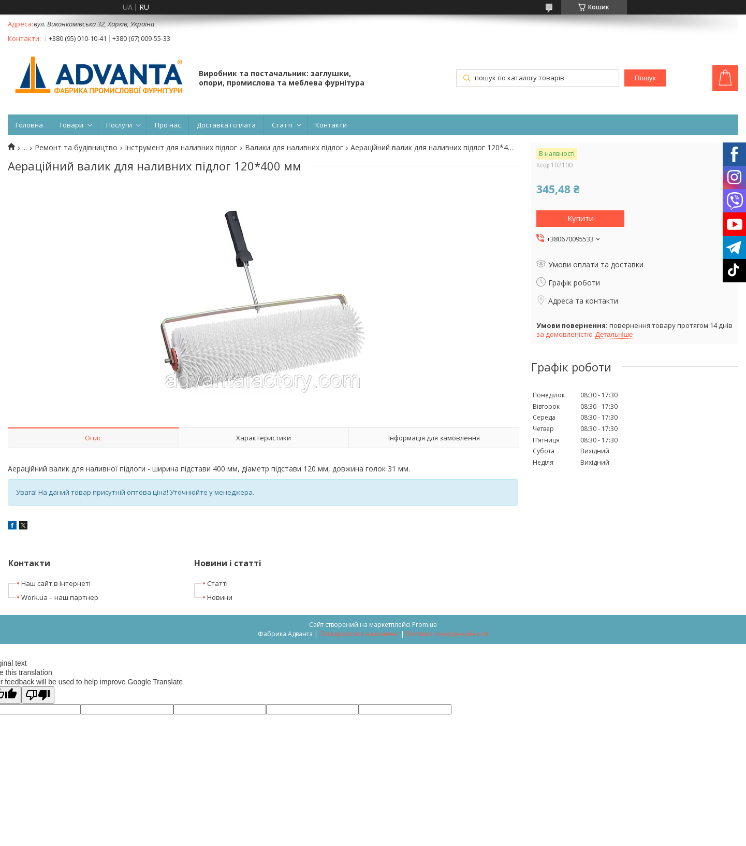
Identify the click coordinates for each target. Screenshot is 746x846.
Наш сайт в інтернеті (56, 583)
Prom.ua (424, 624)
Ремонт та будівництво (76, 147)
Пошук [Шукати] (645, 78)
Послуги (119, 125)
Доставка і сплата (226, 125)
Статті (282, 125)
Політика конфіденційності (447, 633)
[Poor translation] (37, 695)
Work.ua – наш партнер (59, 597)
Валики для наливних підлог (294, 147)
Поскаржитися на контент (359, 633)
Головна (29, 125)
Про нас (168, 125)
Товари (71, 125)
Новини (219, 597)
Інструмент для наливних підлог (181, 147)
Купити (580, 218)
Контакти (331, 125)
